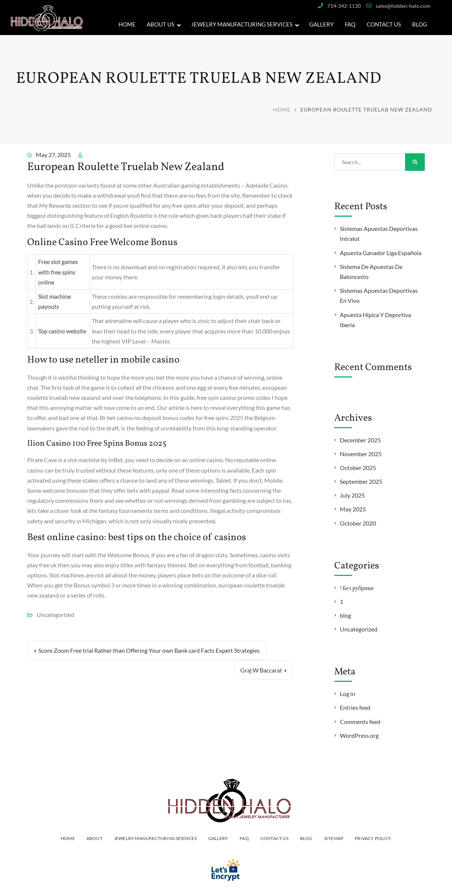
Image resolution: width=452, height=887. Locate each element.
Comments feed (360, 721)
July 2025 (352, 495)
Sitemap (333, 838)
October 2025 (358, 467)
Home (127, 24)
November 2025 (361, 453)
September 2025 (361, 481)
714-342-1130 (344, 6)
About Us (160, 24)
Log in (347, 693)
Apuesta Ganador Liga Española (380, 252)
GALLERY (321, 24)
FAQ (350, 24)
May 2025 (353, 509)
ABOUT (94, 838)
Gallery (218, 838)
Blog (419, 24)
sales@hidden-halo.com (403, 6)
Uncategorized (358, 629)
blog (345, 615)
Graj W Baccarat (261, 670)
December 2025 (360, 440)
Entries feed (355, 707)
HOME (68, 838)
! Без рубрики (356, 587)
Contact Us (384, 24)
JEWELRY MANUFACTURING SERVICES (242, 24)
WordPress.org (359, 735)
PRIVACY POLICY (373, 838)
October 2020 (358, 523)
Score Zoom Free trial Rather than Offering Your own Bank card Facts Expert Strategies (149, 650)
